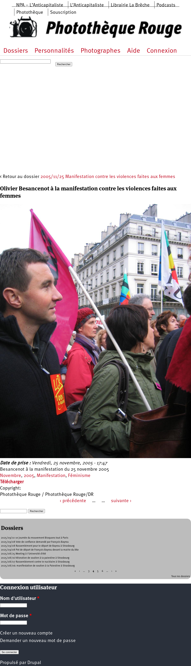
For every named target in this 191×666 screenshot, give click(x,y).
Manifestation (51, 475)
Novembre (10, 475)
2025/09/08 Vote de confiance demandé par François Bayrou (35, 542)
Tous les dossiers (180, 576)
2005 (29, 475)
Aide (133, 51)
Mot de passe (16, 616)
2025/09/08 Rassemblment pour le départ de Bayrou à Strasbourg (38, 546)
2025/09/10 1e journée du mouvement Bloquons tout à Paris (34, 538)
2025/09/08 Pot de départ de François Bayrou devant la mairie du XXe (40, 550)
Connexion (162, 51)
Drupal (34, 662)
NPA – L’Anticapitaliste (39, 5)
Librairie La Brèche (130, 5)
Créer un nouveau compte (26, 633)
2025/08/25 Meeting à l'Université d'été (23, 554)
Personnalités (54, 51)
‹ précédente (73, 501)
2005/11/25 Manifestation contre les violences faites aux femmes (107, 176)
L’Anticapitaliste (87, 5)
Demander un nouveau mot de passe (38, 640)
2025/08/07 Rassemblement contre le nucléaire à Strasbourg (35, 562)
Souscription (63, 12)
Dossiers (15, 51)
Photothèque (29, 12)
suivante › (121, 501)
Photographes (100, 51)
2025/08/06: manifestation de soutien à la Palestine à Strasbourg (38, 566)
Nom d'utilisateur (19, 598)
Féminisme (79, 475)
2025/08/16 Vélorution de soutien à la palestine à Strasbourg (35, 558)
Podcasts (166, 5)
